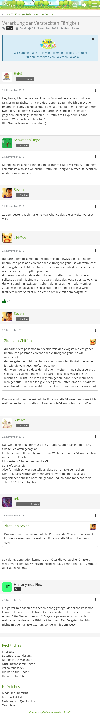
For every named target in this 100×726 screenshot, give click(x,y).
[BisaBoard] (9, 5)
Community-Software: (50, 712)
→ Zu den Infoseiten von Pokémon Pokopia (50, 57)
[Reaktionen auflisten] (6, 300)
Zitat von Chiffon (18, 340)
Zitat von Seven (17, 525)
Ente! (22, 28)
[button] (95, 5)
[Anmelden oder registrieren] (85, 5)
